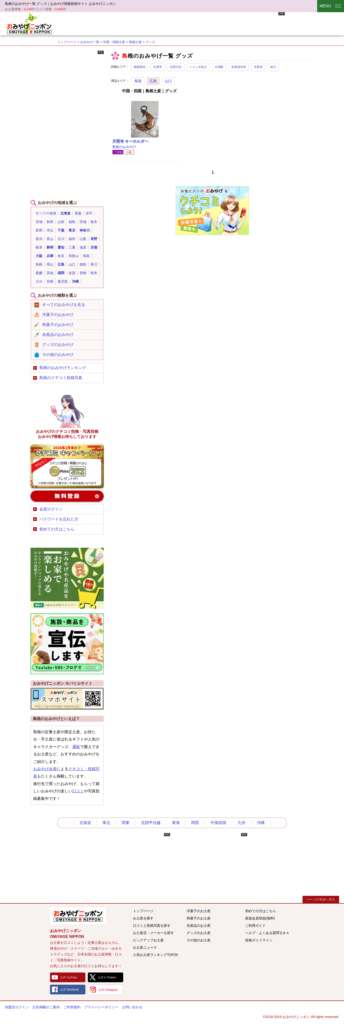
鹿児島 (63, 281)
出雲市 (157, 67)
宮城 (39, 222)
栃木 (94, 222)
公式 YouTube (68, 977)
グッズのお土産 (199, 933)
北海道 (65, 213)
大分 (39, 281)
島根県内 (139, 67)
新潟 (39, 239)
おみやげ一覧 (89, 42)
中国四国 (218, 823)
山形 (61, 222)
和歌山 (74, 256)
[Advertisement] (196, 23)
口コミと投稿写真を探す (152, 925)
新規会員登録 (67, 496)
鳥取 (138, 81)
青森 (78, 213)
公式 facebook (69, 989)
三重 (72, 247)
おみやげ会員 (45, 769)
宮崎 (50, 281)
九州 (241, 823)
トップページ (66, 42)
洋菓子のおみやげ (57, 315)
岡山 (50, 264)
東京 (72, 230)
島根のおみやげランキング (62, 368)
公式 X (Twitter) (107, 977)
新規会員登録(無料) (260, 918)
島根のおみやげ (124, 147)
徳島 (83, 264)
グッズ (150, 42)
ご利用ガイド (255, 925)
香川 (94, 264)
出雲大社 (176, 67)
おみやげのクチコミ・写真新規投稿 (67, 466)
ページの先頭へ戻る (321, 899)
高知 (50, 273)
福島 (72, 222)
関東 (126, 823)
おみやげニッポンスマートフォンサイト (67, 699)
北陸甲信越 (151, 823)
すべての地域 (46, 213)
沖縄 (75, 281)
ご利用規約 (72, 1007)
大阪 (39, 256)
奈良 (61, 256)
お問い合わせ (132, 1007)
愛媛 (39, 273)
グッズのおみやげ (57, 345)
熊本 (94, 273)
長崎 (83, 273)
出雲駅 (219, 67)
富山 (50, 239)
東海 (176, 823)
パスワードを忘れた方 (58, 519)
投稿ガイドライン (259, 940)
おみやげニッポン (29, 23)
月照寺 (258, 67)
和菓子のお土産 (199, 918)
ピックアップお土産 (148, 940)
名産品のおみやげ (57, 335)
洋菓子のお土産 (199, 911)
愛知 (61, 247)
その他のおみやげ (57, 354)
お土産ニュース (145, 947)
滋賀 (83, 247)
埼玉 (50, 230)
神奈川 (85, 230)
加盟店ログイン (17, 1007)
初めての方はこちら (56, 529)
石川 (61, 239)
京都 (94, 247)
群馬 (39, 230)
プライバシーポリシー (101, 1007)
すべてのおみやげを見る (63, 305)
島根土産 (135, 42)
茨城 (83, 222)
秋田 (50, 222)
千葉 (61, 230)
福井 (72, 239)
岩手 (89, 213)
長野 (94, 239)
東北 (106, 823)
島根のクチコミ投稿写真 (60, 378)
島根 (39, 264)
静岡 (50, 247)
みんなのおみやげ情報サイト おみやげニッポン (78, 915)
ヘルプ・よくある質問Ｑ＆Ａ (267, 933)
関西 (195, 823)
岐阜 (39, 247)
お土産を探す (143, 918)
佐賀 (72, 273)
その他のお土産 (199, 940)
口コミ (78, 791)
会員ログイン (51, 509)
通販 (76, 747)
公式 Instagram (108, 989)
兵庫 (50, 256)
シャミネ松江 (198, 67)
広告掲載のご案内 (46, 1007)
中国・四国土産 (114, 42)
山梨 (83, 239)
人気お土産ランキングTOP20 (155, 955)
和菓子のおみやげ (57, 325)
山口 (168, 81)
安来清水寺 (238, 67)
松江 (273, 67)
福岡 (61, 273)
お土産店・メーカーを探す (153, 933)
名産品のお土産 (199, 925)
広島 (153, 81)
